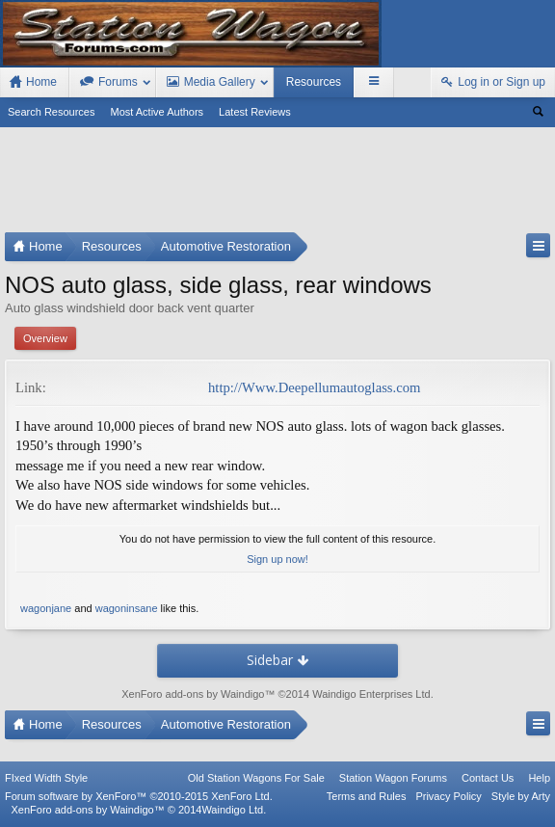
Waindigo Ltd (232, 809)
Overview (45, 338)
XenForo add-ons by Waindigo (192, 694)
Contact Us (488, 778)
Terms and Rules (367, 796)
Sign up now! (277, 559)
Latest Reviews (255, 112)
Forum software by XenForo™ (139, 796)
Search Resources (51, 112)
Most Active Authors (157, 112)
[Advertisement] (277, 184)
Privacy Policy (448, 796)
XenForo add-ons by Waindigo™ (87, 809)
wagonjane (45, 608)
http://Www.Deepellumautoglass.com (314, 387)
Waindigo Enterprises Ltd (371, 694)
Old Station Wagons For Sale (256, 778)
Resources (313, 82)
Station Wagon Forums (393, 778)
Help (539, 778)
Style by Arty (520, 796)
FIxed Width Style (46, 778)
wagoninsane (126, 608)
